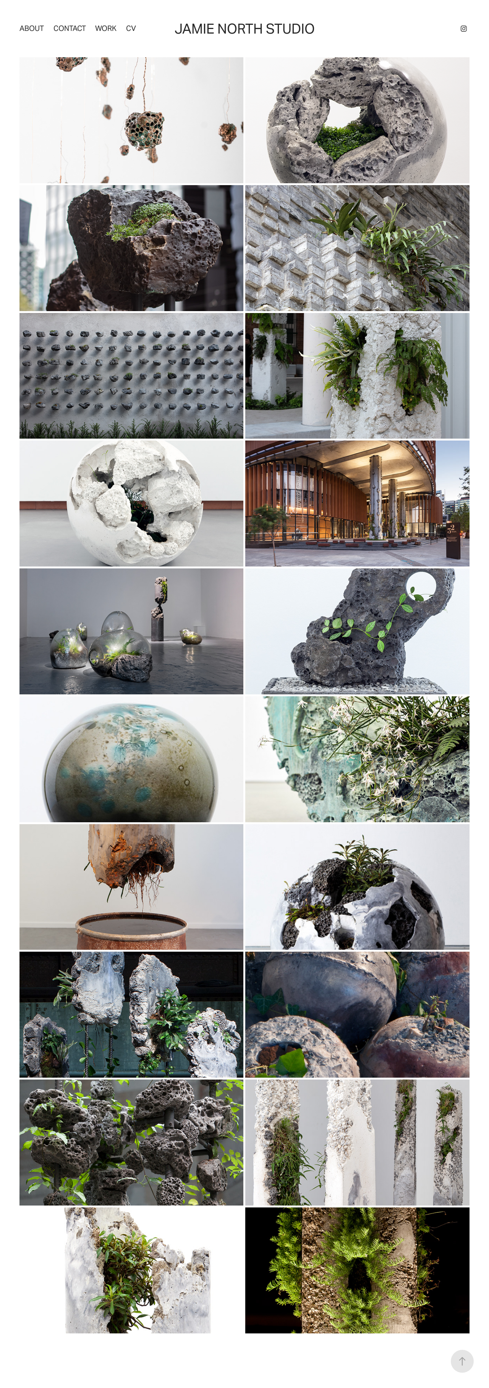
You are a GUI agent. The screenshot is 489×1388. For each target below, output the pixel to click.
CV (131, 28)
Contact (69, 28)
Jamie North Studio (245, 28)
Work (106, 28)
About (31, 28)
